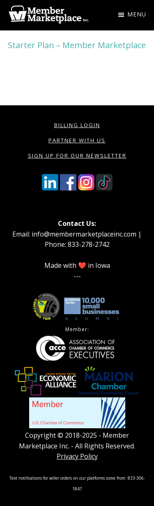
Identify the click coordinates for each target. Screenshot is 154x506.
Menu (136, 14)
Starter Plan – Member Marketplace (77, 45)
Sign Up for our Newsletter (77, 155)
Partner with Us (77, 140)
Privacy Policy (77, 456)
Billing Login (77, 125)
